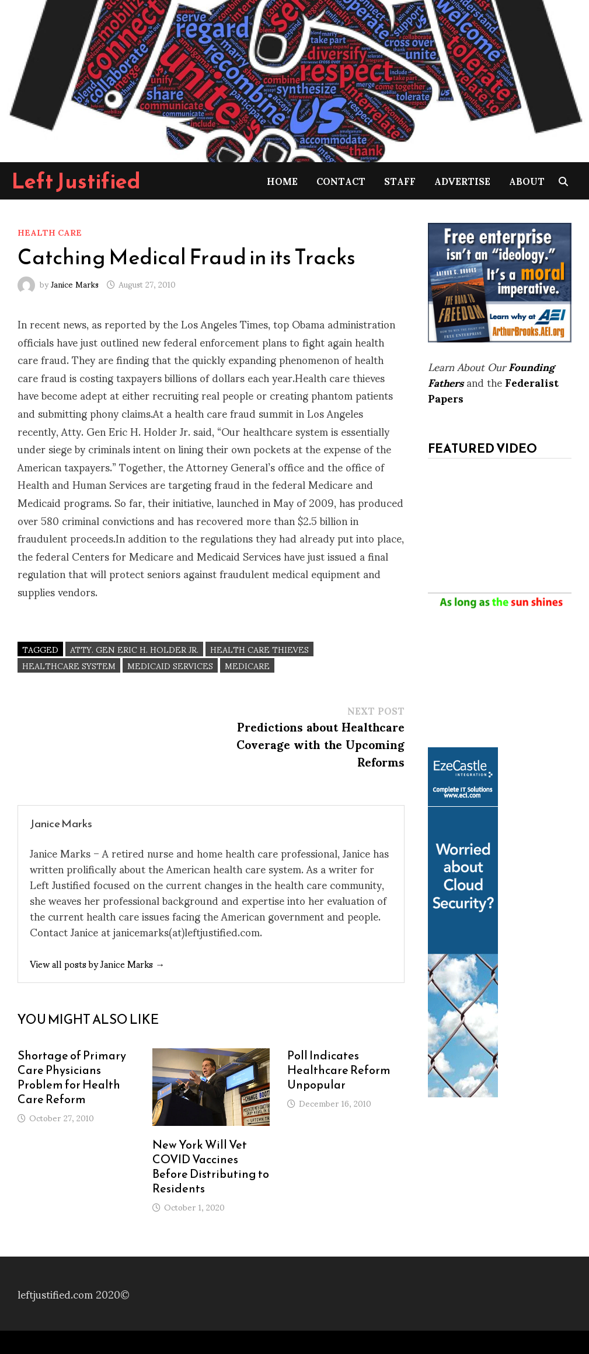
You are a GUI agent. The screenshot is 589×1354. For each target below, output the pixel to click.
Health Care (50, 232)
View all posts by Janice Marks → (97, 963)
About (527, 180)
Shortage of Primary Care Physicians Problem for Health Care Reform (72, 1077)
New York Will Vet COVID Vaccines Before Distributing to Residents (210, 1166)
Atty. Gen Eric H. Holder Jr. (134, 649)
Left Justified (76, 181)
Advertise (462, 180)
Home (282, 180)
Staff (400, 180)
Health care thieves (259, 649)
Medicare (247, 665)
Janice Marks (75, 284)
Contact (340, 180)
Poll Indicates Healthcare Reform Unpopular (339, 1070)
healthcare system (69, 665)
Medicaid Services (170, 665)
